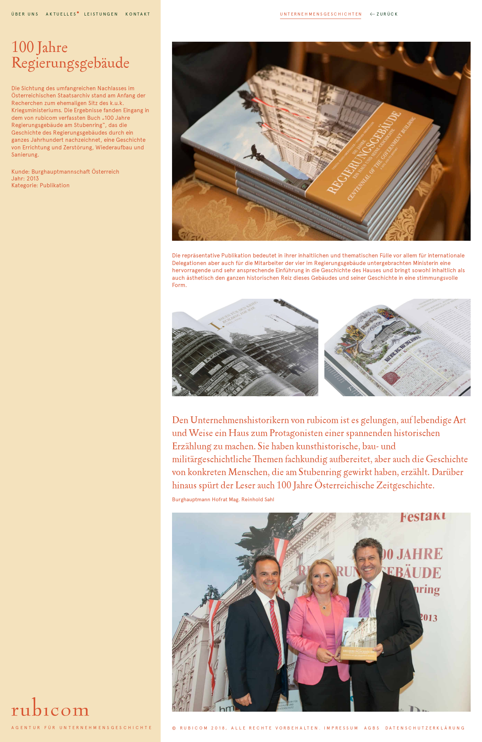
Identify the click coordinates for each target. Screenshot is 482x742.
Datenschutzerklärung (425, 728)
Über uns (25, 14)
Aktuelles (61, 14)
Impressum (341, 728)
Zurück (387, 14)
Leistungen (101, 14)
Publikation (55, 185)
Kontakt (138, 14)
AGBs (372, 728)
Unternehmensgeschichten (321, 14)
